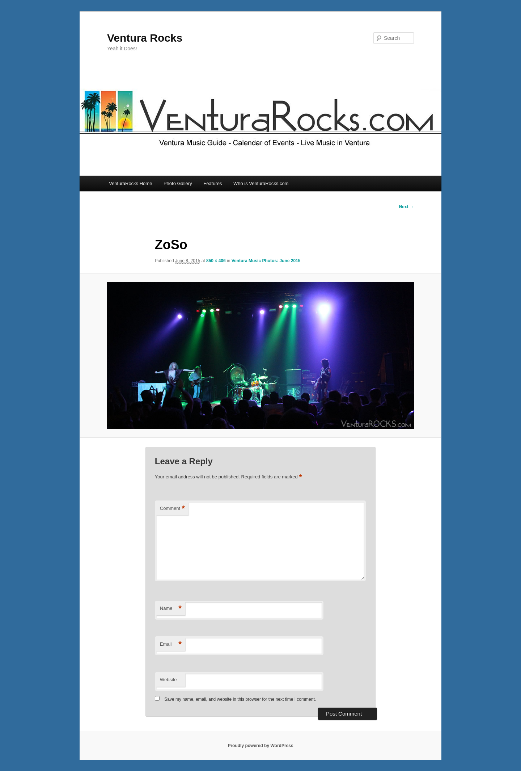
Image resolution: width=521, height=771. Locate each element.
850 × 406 (216, 260)
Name (171, 608)
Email (171, 644)
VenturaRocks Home (130, 183)
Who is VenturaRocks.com (260, 183)
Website (168, 679)
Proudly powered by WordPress (260, 745)
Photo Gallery (178, 183)
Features (212, 183)
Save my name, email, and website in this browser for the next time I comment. (240, 699)
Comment (172, 508)
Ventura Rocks (144, 38)
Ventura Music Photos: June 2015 (266, 260)
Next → (406, 206)
